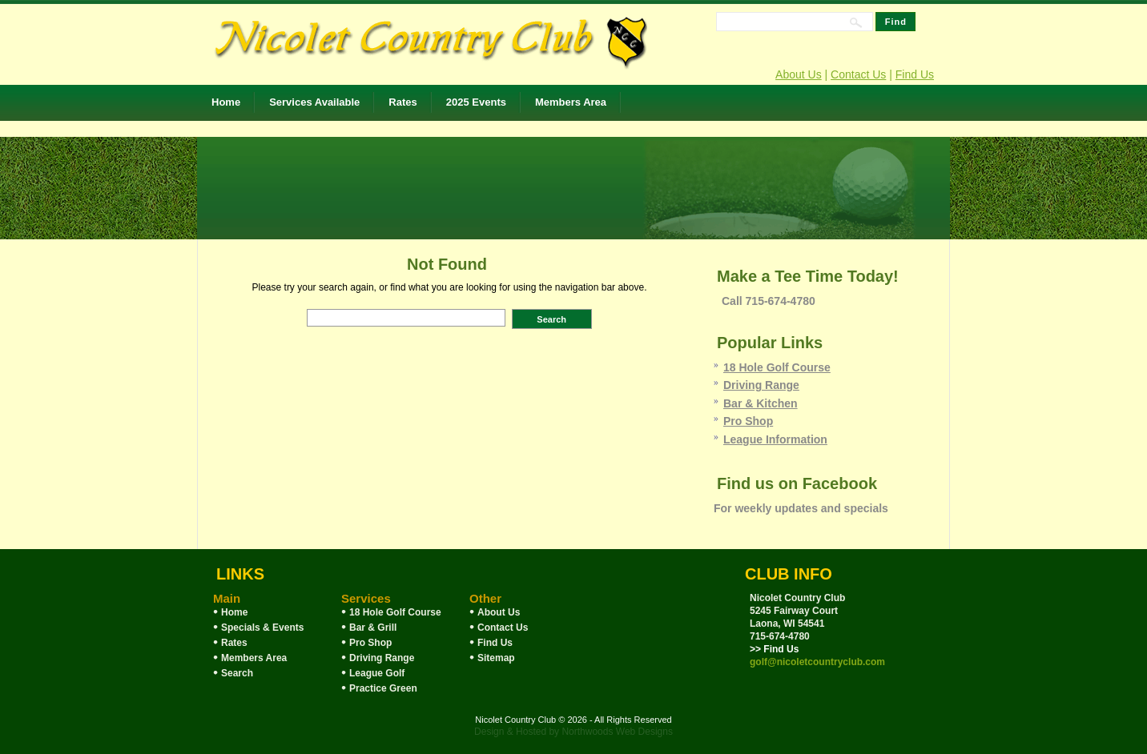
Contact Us (858, 74)
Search (237, 673)
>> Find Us (774, 649)
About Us (798, 74)
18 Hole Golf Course (777, 367)
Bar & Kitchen (760, 403)
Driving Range (761, 385)
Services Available (314, 102)
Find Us (914, 74)
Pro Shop (748, 421)
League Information (775, 439)
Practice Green (383, 688)
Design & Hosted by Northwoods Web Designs (573, 731)
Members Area (570, 102)
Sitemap (496, 658)
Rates (402, 102)
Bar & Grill (372, 627)
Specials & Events (262, 627)
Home (225, 102)
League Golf (376, 673)
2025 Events (476, 102)
